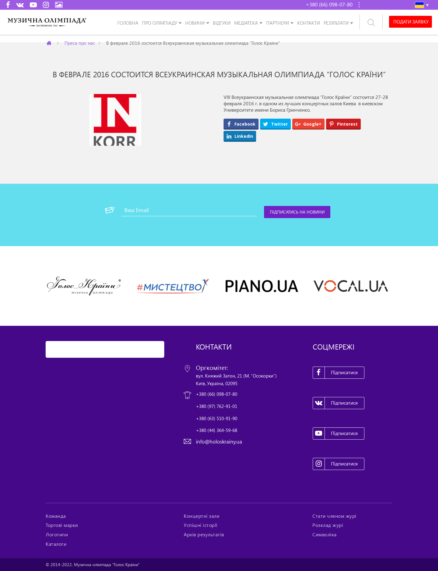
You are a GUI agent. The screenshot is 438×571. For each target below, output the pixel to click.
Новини (195, 22)
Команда (56, 516)
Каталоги (56, 544)
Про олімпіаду (159, 22)
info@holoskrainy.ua (219, 441)
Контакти (308, 22)
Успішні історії (200, 525)
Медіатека (246, 22)
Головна (127, 22)
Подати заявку (410, 22)
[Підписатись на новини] (297, 212)
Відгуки (222, 22)
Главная (49, 43)
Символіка (324, 534)
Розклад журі (327, 525)
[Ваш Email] (189, 210)
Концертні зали (201, 516)
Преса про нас (79, 43)
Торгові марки (62, 525)
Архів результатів (204, 534)
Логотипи (57, 534)
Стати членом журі (334, 516)
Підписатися (335, 372)
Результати (336, 22)
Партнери (277, 22)
